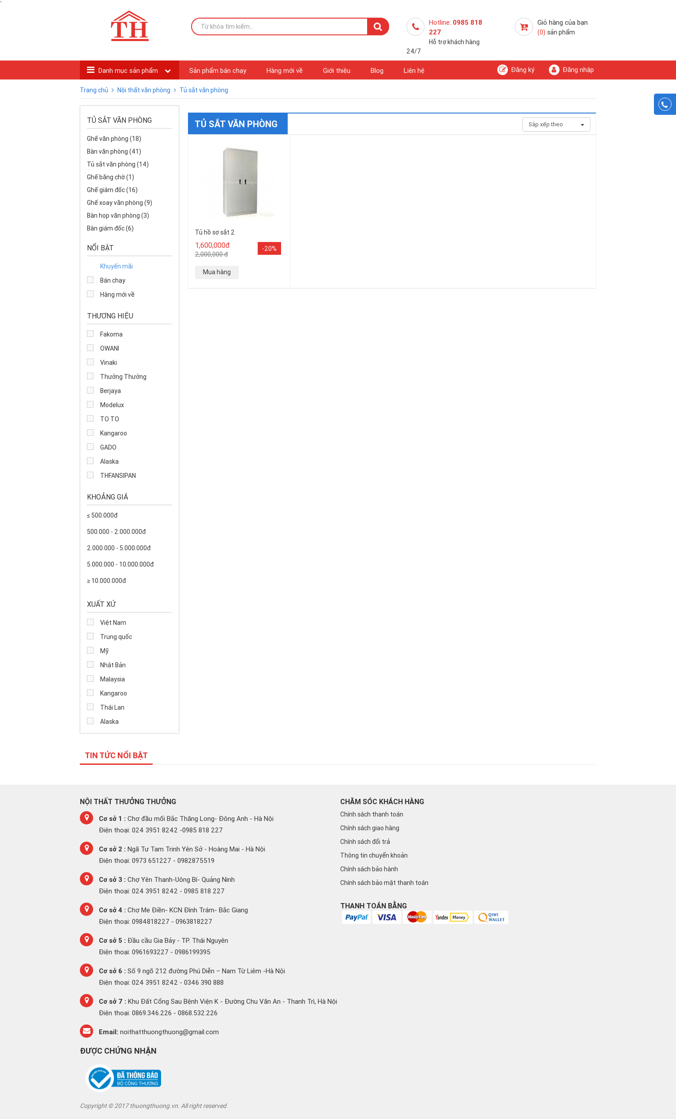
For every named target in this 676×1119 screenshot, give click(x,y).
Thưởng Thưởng (123, 377)
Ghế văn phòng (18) (114, 139)
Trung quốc (116, 637)
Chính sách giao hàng (369, 828)
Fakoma (111, 334)
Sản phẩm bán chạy (217, 70)
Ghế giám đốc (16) (112, 190)
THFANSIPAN (118, 476)
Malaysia (112, 679)
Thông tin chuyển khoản (374, 855)
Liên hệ (414, 70)
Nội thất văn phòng (144, 90)
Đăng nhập (571, 69)
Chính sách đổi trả (365, 842)
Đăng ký (515, 69)
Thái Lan (112, 707)
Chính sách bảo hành (369, 869)
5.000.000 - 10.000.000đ (120, 564)
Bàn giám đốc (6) (110, 228)
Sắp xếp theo (556, 124)
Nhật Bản (113, 665)
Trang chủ (94, 90)
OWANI (109, 348)
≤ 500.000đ (102, 515)
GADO (108, 447)
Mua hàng (217, 272)
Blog (377, 70)
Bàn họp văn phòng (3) (118, 215)
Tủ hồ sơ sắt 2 (215, 232)
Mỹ (104, 651)
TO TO (109, 419)
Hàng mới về (285, 70)
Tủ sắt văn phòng (204, 90)
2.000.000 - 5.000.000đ (118, 548)
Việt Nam (113, 623)
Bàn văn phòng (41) (114, 151)
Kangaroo (113, 433)
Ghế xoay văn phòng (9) (119, 203)
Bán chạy (112, 280)
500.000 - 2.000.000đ (116, 532)
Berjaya (110, 391)
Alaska (109, 461)
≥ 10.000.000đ (106, 581)
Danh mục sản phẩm (129, 70)
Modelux (112, 405)
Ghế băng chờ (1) (110, 177)
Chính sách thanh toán (371, 814)
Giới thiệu (336, 70)
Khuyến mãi (116, 266)
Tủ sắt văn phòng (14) (118, 164)
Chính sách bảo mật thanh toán (384, 883)
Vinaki (108, 363)
